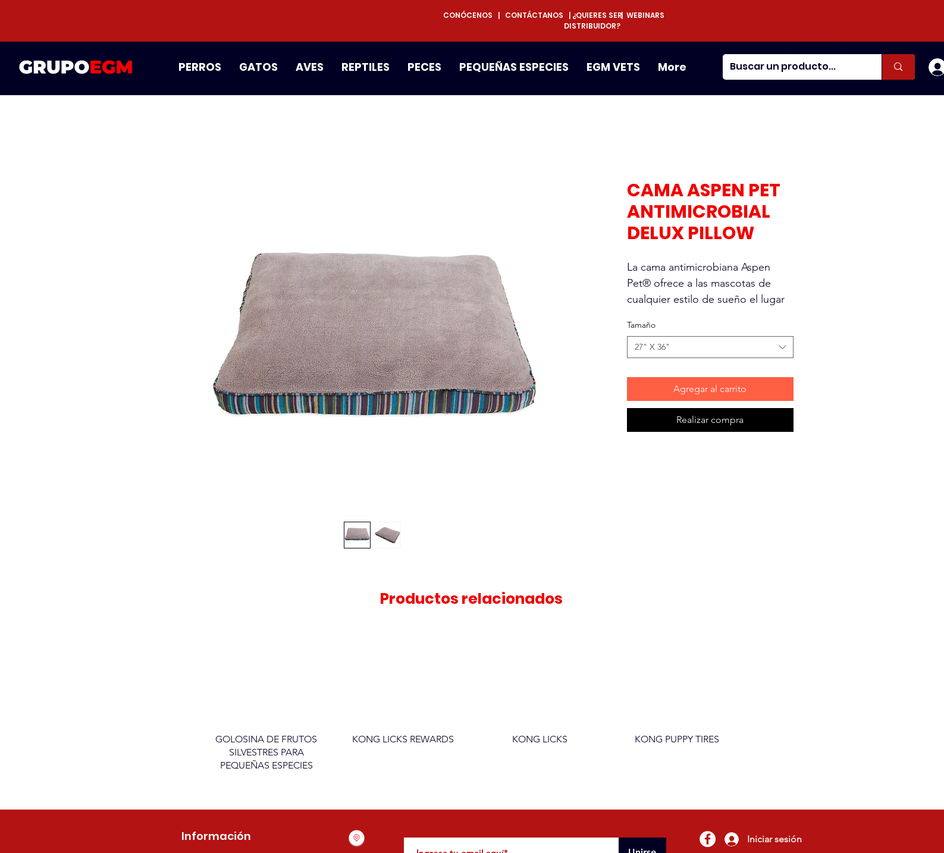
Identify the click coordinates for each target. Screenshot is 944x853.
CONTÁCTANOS (534, 15)
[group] (471, 707)
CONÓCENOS (470, 15)
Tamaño (641, 324)
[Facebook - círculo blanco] (708, 839)
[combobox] (710, 347)
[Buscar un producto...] (793, 67)
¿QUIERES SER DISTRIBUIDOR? (593, 20)
